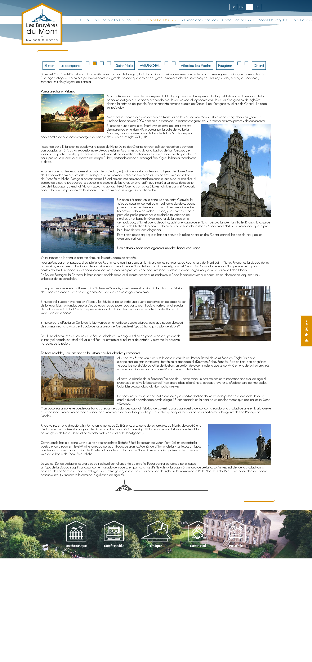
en (241, 7)
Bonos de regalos (273, 20)
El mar (48, 65)
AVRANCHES (149, 65)
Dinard (259, 65)
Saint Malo (124, 65)
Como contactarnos (238, 20)
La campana (70, 65)
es (249, 7)
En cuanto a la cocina (112, 20)
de (258, 7)
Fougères (225, 65)
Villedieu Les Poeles (196, 65)
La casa (82, 20)
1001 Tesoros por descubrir (156, 20)
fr (233, 7)
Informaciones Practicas (200, 20)
